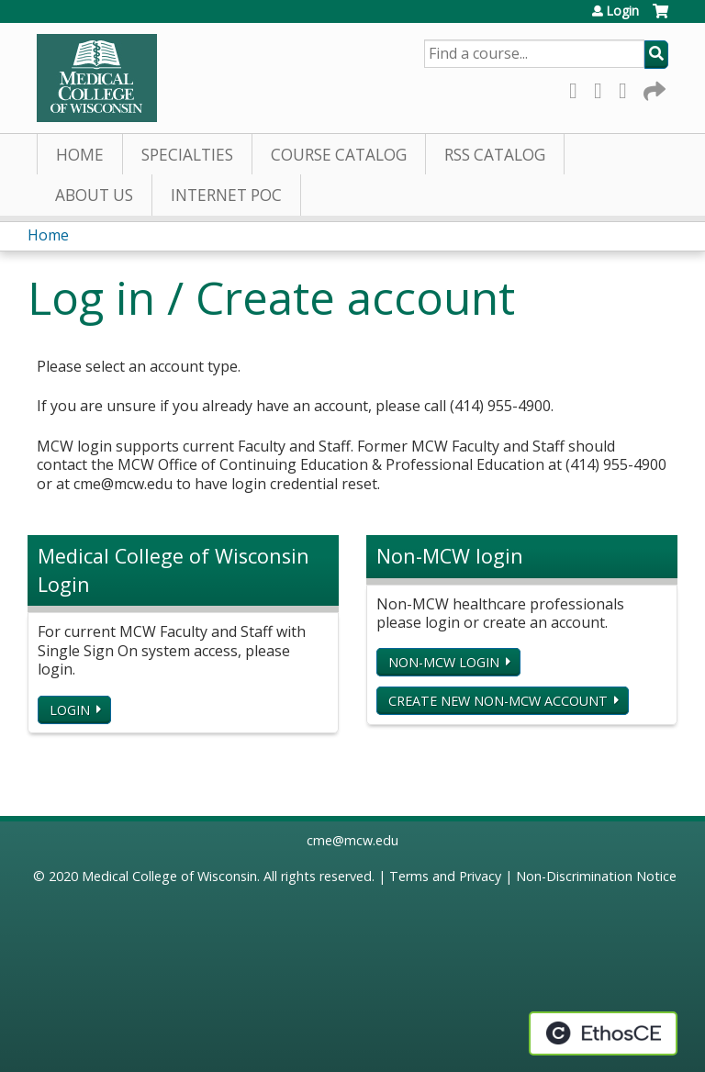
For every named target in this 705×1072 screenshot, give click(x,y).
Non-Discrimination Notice (596, 876)
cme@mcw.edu (352, 840)
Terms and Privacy (445, 876)
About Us (94, 195)
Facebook (578, 87)
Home (80, 154)
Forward (652, 87)
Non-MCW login (443, 662)
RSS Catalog (494, 154)
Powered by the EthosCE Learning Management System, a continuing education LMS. (603, 1033)
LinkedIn (628, 87)
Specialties (187, 154)
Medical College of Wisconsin (169, 876)
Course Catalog (339, 154)
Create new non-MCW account (498, 700)
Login (622, 11)
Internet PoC (226, 195)
